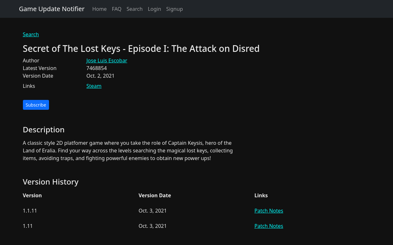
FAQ (116, 8)
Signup (174, 8)
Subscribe (36, 105)
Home (99, 8)
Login (154, 8)
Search (135, 8)
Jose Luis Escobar (107, 60)
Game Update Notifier (52, 8)
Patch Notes (269, 210)
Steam (94, 85)
